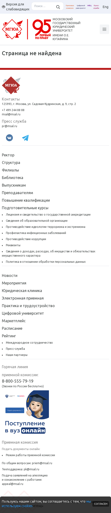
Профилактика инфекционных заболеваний (36, 232)
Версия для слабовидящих (15, 6)
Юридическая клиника (22, 290)
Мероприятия (14, 283)
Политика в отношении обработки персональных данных (46, 261)
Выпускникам (14, 185)
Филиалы (10, 170)
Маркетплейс (14, 321)
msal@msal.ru (11, 114)
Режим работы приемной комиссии (30, 455)
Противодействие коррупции (26, 239)
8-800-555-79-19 (17, 381)
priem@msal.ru (42, 463)
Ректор (8, 155)
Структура (11, 162)
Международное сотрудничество (29, 342)
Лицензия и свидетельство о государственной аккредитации (48, 214)
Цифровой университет (23, 313)
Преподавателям (17, 193)
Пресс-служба (15, 348)
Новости (9, 275)
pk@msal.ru (31, 469)
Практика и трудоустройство (28, 306)
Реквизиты (13, 245)
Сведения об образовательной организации (36, 220)
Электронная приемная (23, 298)
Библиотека (12, 177)
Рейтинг (9, 336)
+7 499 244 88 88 (13, 110)
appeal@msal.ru (12, 483)
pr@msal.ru (9, 126)
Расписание (12, 328)
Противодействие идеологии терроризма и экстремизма (45, 226)
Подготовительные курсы (25, 208)
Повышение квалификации (26, 200)
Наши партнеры (17, 354)
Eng (105, 7)
